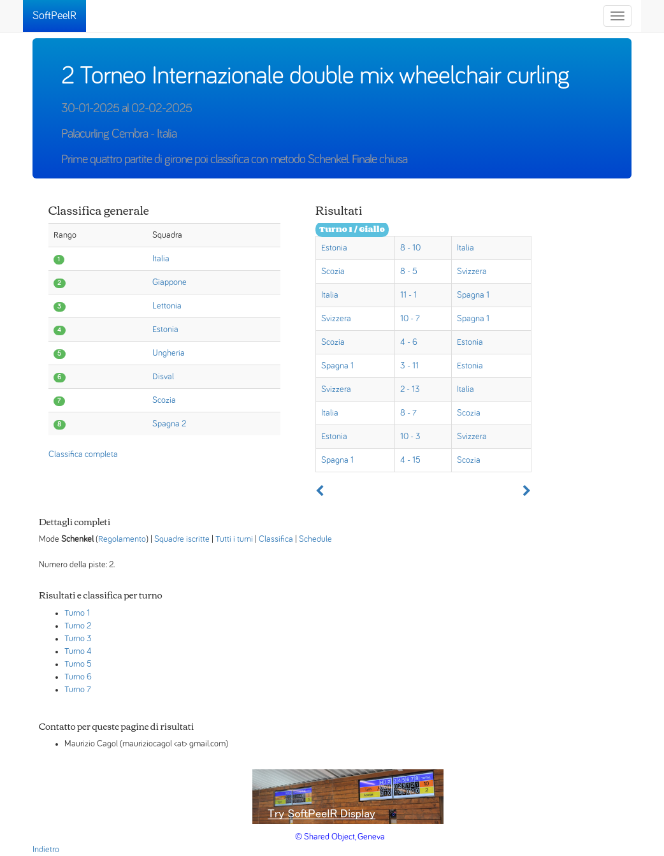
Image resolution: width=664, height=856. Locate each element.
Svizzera (472, 271)
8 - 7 (408, 413)
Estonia (165, 329)
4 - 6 (408, 342)
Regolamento (122, 539)
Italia (161, 258)
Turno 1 (77, 613)
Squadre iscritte (182, 539)
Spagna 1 (473, 295)
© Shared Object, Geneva (340, 836)
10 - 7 (410, 318)
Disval (163, 376)
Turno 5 (78, 664)
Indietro (45, 849)
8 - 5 (408, 271)
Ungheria (168, 353)
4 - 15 (410, 460)
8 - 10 (410, 247)
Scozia (164, 400)
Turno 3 (78, 638)
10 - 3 (410, 436)
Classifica (276, 539)
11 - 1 (408, 295)
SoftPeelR (54, 16)
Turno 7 (77, 689)
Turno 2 (77, 625)
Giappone (169, 282)
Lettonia (167, 305)
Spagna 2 (169, 423)
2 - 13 (410, 389)
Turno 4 (78, 651)
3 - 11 (409, 365)
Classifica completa (83, 454)
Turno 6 (78, 676)
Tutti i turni (234, 539)
